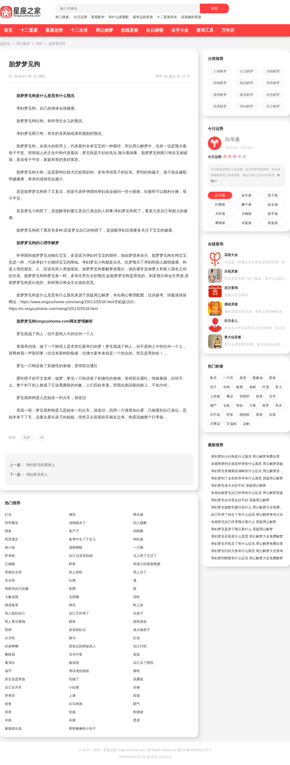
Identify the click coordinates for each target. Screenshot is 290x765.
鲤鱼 (72, 621)
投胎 (136, 695)
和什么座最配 (119, 17)
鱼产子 (74, 531)
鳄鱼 (72, 564)
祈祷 (136, 687)
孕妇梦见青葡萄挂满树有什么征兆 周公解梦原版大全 (248, 471)
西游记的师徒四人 (82, 646)
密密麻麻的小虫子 (82, 728)
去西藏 (74, 597)
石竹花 (215, 415)
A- (178, 76)
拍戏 (72, 712)
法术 (272, 396)
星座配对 (98, 17)
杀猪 (72, 720)
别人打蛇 (140, 646)
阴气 (136, 704)
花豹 (246, 424)
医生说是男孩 (15, 679)
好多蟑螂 (11, 646)
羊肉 (8, 720)
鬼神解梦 (220, 95)
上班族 (215, 396)
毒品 (229, 396)
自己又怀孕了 (79, 613)
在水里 (10, 580)
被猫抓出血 (13, 728)
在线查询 (215, 244)
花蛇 (136, 597)
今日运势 (80, 17)
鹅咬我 (10, 654)
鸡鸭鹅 (138, 531)
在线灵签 (129, 30)
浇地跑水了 (77, 523)
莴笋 (265, 405)
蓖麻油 (258, 378)
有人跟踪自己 (15, 613)
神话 (72, 605)
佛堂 (72, 514)
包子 (213, 387)
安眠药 (244, 396)
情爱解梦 (220, 106)
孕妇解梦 (246, 106)
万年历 (227, 30)
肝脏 (229, 415)
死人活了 (140, 572)
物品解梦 (246, 83)
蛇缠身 (138, 712)
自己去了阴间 (143, 663)
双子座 (273, 195)
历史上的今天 (161, 757)
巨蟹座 (220, 204)
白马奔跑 (75, 704)
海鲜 (252, 387)
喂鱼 (8, 531)
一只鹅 (138, 547)
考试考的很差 (79, 671)
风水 (278, 405)
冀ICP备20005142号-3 (194, 750)
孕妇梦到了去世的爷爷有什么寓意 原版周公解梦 (247, 478)
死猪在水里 (13, 572)
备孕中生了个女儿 (82, 539)
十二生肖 (79, 30)
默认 (172, 76)
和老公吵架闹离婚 (146, 564)
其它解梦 (273, 106)
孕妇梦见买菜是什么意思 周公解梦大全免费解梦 (247, 536)
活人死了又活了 (145, 556)
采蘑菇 (138, 679)
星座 (272, 378)
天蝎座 (246, 214)
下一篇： (29, 474)
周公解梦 (104, 30)
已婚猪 (10, 564)
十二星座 (29, 30)
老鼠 (136, 654)
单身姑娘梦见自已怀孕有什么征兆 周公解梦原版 (247, 493)
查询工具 (205, 30)
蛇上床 (138, 605)
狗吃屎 (138, 539)
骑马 (72, 638)
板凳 (239, 387)
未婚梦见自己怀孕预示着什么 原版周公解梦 (243, 522)
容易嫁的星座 (191, 17)
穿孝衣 (10, 695)
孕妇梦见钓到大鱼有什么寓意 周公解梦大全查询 (247, 551)
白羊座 (220, 195)
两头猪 (138, 514)
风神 (8, 630)
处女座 (273, 204)
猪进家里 (11, 605)
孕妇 (39, 43)
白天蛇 (10, 638)
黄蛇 (136, 671)
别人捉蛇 (75, 572)
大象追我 (11, 597)
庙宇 (8, 671)
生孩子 (138, 613)
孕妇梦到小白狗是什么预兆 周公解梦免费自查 (245, 456)
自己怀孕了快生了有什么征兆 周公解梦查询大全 (247, 514)
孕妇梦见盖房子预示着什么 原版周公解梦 (242, 529)
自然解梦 (273, 95)
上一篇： (32, 465)
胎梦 (26, 437)
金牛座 (246, 195)
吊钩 (226, 387)
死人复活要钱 (15, 621)
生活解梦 (246, 71)
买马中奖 (75, 654)
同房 (8, 712)
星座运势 (54, 30)
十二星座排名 (167, 17)
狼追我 (74, 663)
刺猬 (72, 589)
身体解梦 (273, 83)
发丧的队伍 (77, 630)
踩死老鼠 (140, 621)
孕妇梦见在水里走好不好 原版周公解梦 (240, 500)
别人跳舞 (140, 523)
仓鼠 (226, 405)
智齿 (239, 405)
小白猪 (74, 687)
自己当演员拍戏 (81, 556)
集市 (213, 378)
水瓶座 (246, 223)
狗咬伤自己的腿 (17, 589)
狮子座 (246, 204)
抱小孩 (10, 547)
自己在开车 (13, 687)
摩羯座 (220, 223)
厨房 (242, 378)
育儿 (278, 387)
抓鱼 (8, 704)
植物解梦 (220, 83)
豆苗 (272, 415)
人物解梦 (220, 71)
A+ (166, 76)
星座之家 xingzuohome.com (124, 750)
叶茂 (265, 387)
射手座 (273, 214)
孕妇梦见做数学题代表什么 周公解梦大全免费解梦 (248, 507)
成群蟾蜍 (75, 547)
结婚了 (74, 679)
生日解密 (154, 30)
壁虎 (136, 720)
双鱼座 (273, 223)
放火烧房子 (141, 630)
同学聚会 (11, 523)
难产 (213, 405)
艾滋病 (231, 424)
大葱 (252, 405)
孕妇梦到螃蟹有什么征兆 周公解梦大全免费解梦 (247, 558)
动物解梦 (273, 71)
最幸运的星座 (143, 17)
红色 (136, 638)
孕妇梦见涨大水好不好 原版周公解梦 (238, 485)
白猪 (72, 580)
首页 (8, 30)
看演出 (10, 663)
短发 (259, 396)
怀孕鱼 (10, 556)
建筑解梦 (246, 95)
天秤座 (220, 214)
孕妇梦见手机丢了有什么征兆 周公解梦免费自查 (247, 543)
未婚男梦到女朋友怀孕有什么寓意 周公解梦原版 (247, 464)
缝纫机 (244, 415)
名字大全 (179, 30)
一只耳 (228, 378)
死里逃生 (11, 539)
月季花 (215, 424)
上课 (72, 695)
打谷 (8, 514)
